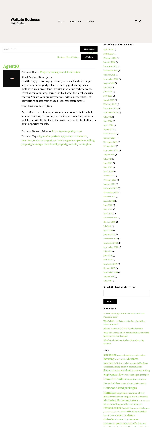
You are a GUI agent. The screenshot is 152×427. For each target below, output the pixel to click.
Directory (75, 21)
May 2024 (107, 121)
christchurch (80, 136)
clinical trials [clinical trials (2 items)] (121, 363)
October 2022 (109, 197)
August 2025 (109, 83)
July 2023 (107, 159)
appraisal (66, 136)
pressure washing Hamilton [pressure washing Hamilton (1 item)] (111, 412)
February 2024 (110, 134)
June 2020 (108, 255)
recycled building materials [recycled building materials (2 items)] (134, 411)
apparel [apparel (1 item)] (119, 355)
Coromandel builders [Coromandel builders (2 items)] (138, 363)
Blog (61, 21)
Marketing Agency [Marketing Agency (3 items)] (127, 400)
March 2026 (108, 54)
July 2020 (107, 251)
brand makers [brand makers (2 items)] (121, 359)
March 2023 (108, 176)
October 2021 (109, 222)
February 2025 (109, 104)
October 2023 (109, 146)
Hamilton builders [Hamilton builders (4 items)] (115, 379)
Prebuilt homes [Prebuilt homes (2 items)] (129, 408)
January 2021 (109, 234)
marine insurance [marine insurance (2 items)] (140, 397)
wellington (84, 144)
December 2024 (110, 108)
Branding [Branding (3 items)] (108, 359)
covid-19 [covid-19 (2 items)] (124, 367)
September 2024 (110, 112)
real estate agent (42, 140)
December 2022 (110, 188)
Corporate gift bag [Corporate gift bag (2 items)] (111, 367)
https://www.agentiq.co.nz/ (67, 131)
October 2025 (109, 75)
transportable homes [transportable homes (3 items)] (133, 423)
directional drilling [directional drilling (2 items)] (141, 371)
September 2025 (110, 79)
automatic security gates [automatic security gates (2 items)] (133, 355)
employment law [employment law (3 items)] (113, 374)
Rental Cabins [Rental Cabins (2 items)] (109, 415)
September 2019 (110, 272)
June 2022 (107, 205)
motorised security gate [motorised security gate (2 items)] (131, 404)
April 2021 (108, 230)
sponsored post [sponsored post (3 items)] (112, 423)
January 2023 (109, 184)
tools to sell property (55, 144)
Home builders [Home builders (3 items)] (111, 383)
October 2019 (109, 268)
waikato (72, 144)
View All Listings (72, 57)
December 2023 (110, 142)
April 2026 (108, 49)
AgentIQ (11, 66)
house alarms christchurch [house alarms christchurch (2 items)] (133, 383)
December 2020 (110, 239)
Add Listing (89, 57)
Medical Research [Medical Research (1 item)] (144, 401)
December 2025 (110, 66)
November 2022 (110, 192)
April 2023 (108, 171)
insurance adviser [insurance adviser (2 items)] (136, 393)
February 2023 (109, 180)
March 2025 (108, 100)
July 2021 (107, 226)
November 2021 (110, 218)
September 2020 (110, 247)
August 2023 (109, 155)
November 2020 (110, 243)
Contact (90, 21)
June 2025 (107, 91)
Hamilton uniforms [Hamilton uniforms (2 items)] (137, 379)
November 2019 (110, 264)
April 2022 (108, 213)
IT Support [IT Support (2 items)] (126, 397)
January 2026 (109, 62)
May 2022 (107, 209)
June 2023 (107, 163)
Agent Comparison (49, 136)
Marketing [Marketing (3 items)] (109, 400)
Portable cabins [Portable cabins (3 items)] (112, 407)
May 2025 (107, 96)
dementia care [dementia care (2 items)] (135, 367)
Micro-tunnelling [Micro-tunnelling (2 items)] (111, 404)
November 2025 (110, 70)
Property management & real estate (60, 72)
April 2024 (108, 125)
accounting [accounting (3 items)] (110, 354)
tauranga (37, 144)
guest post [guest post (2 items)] (144, 375)
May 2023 (107, 167)
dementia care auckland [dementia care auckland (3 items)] (117, 370)
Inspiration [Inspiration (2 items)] (122, 393)
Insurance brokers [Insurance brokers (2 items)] (112, 397)
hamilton (27, 140)
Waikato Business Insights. (25, 21)
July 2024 (107, 117)
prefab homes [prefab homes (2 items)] (143, 408)
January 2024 (109, 138)
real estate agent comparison (69, 140)
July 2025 (107, 87)
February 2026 (110, 58)
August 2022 (109, 201)
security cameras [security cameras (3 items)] (128, 419)
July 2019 (107, 281)
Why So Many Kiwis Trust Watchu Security (123, 329)
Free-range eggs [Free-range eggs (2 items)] (131, 375)
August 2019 (108, 276)
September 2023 (110, 150)
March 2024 (108, 129)
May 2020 (107, 260)
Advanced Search (92, 53)
